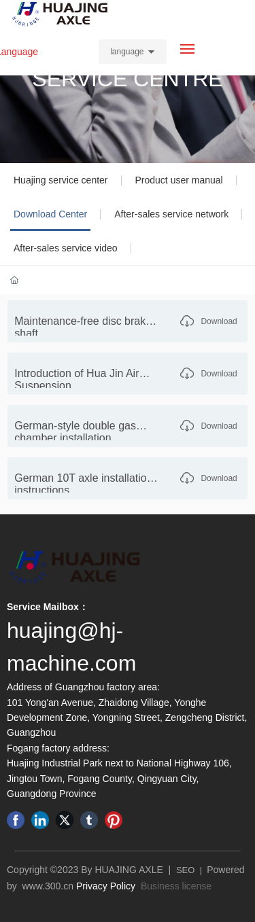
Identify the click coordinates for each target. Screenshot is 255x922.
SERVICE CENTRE (127, 79)
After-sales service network (171, 214)
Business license (176, 886)
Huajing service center (61, 180)
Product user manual (179, 180)
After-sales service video (66, 248)
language (126, 51)
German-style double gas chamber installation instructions (75, 438)
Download (219, 321)
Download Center (50, 214)
